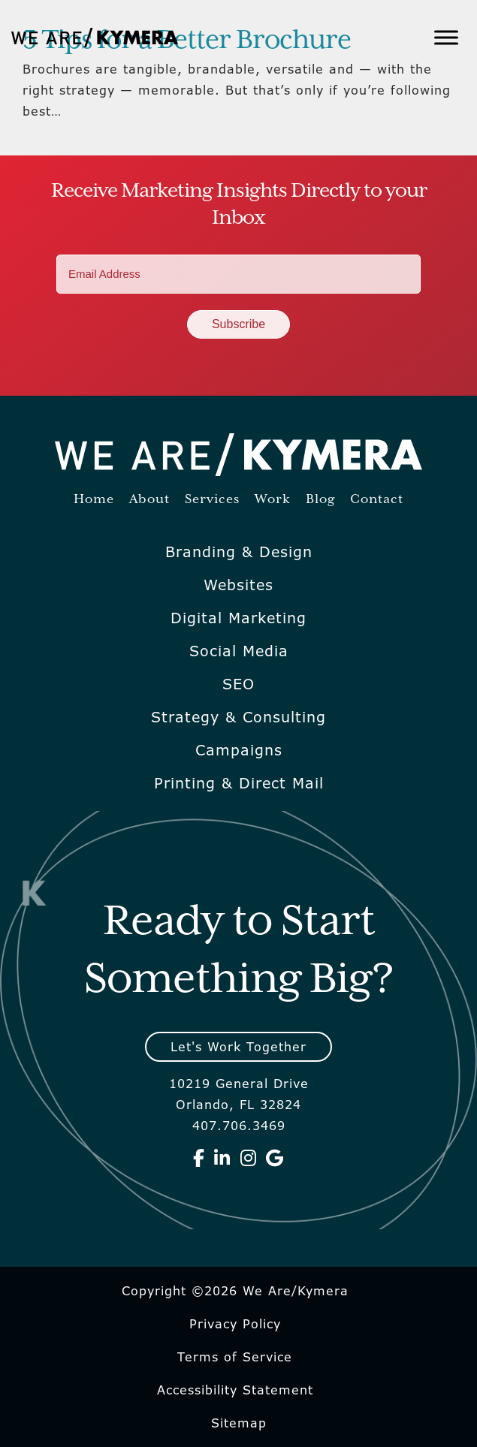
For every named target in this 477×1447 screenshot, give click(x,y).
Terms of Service (234, 1357)
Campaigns (238, 750)
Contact (376, 500)
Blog (320, 500)
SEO (238, 684)
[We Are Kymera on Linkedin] (222, 1158)
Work (273, 500)
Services (212, 500)
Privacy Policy (235, 1324)
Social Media (238, 651)
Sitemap (239, 1423)
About (149, 500)
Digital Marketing (238, 618)
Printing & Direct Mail (239, 783)
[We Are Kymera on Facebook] (199, 1158)
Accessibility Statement (235, 1390)
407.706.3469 (238, 1125)
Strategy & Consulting (238, 717)
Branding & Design (238, 552)
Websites (238, 585)
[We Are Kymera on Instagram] (248, 1158)
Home (94, 500)
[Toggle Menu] (446, 37)
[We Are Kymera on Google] (275, 1158)
